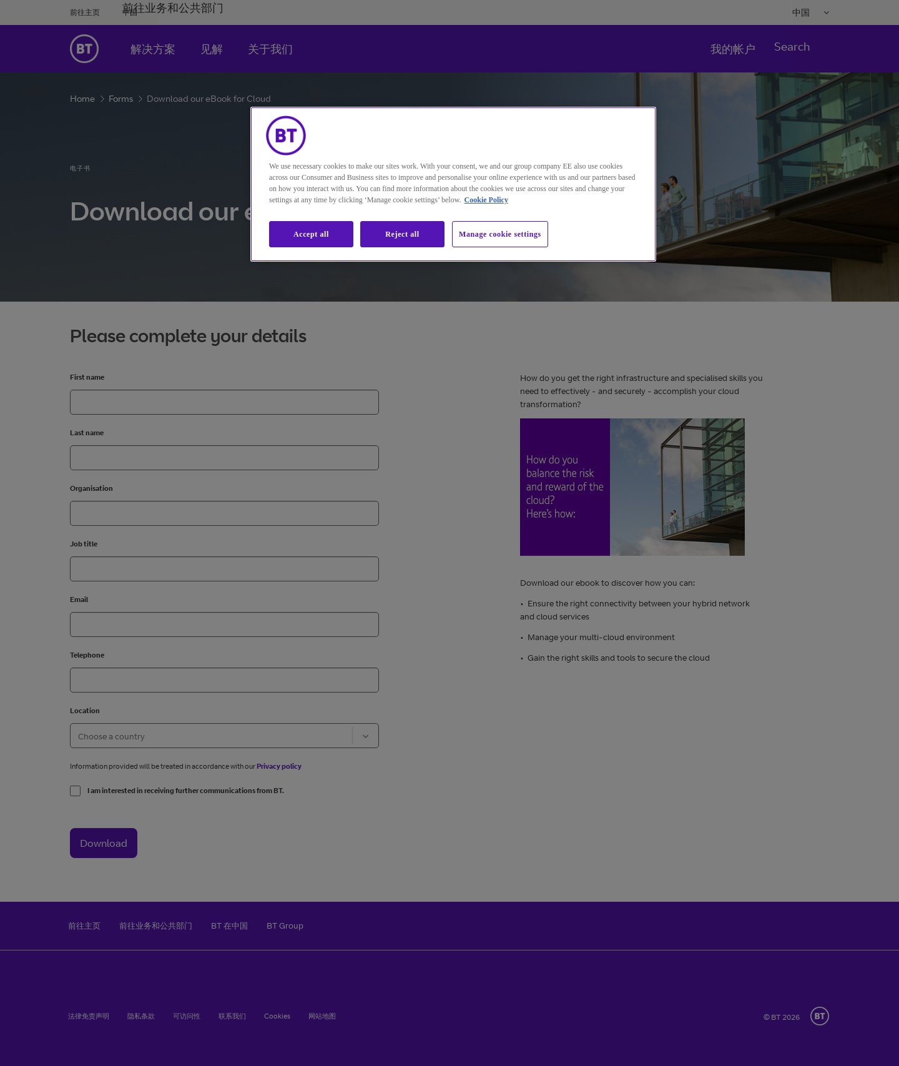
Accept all (311, 234)
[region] (453, 184)
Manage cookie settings (500, 234)
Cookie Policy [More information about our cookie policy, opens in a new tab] (486, 199)
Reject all (402, 234)
